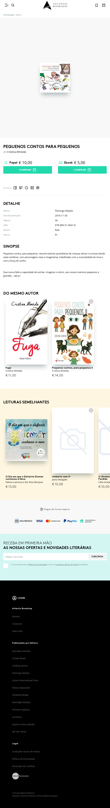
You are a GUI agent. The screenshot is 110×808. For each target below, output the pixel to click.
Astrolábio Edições (21, 651)
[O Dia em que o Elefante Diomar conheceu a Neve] (26, 439)
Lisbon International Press (25, 680)
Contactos (17, 623)
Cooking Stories (20, 665)
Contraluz (17, 717)
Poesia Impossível (21, 687)
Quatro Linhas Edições (23, 724)
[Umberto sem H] (73, 439)
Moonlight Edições (21, 702)
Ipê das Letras (19, 731)
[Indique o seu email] (46, 556)
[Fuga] (26, 331)
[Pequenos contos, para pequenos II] (73, 331)
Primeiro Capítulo (21, 709)
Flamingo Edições (21, 673)
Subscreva (97, 556)
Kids (18, 14)
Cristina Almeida (16, 152)
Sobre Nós (17, 631)
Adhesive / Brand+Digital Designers (43, 795)
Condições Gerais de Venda (66, 564)
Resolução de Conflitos (23, 766)
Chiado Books (19, 658)
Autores (16, 616)
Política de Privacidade (37, 564)
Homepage (8, 14)
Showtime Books (20, 694)
